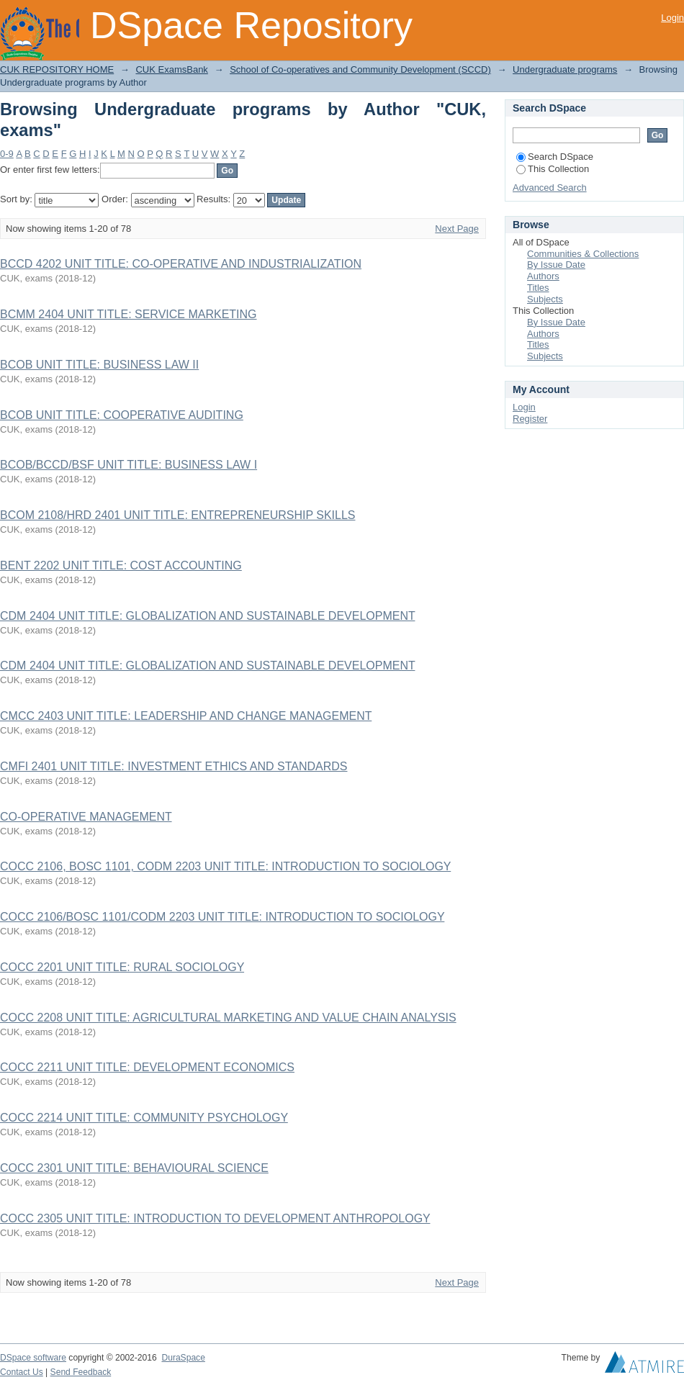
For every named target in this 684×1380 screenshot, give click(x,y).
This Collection (552, 168)
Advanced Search (550, 187)
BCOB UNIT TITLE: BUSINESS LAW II (99, 364)
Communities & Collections (583, 253)
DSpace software (33, 1358)
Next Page (457, 228)
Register (530, 418)
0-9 (7, 153)
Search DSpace (554, 156)
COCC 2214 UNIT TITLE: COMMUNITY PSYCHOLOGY (144, 1117)
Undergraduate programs (565, 69)
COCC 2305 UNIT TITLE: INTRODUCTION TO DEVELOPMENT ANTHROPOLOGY (215, 1218)
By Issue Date (556, 264)
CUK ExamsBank (171, 69)
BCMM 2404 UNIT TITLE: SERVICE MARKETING (128, 314)
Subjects (545, 299)
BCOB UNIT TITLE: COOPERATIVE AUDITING (121, 415)
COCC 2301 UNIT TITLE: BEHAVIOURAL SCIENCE (134, 1168)
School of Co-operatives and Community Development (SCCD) (360, 69)
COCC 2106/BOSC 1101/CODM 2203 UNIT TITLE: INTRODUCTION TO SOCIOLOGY (222, 917)
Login (672, 17)
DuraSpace (182, 1358)
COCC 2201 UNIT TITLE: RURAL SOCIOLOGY (122, 967)
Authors (543, 276)
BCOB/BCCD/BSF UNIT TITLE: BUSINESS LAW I (128, 465)
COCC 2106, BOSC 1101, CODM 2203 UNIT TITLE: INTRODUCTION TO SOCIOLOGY (225, 866)
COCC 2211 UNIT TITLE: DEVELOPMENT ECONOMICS (147, 1067)
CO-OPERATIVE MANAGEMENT (86, 817)
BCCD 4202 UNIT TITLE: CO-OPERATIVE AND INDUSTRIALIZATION (180, 264)
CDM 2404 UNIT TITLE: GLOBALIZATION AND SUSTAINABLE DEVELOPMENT (207, 616)
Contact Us (21, 1372)
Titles (538, 287)
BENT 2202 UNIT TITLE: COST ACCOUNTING (121, 565)
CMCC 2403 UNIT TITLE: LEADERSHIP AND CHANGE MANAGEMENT (186, 716)
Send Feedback (81, 1372)
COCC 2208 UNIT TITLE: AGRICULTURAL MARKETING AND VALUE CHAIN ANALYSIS (228, 1017)
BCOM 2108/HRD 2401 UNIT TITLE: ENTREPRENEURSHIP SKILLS (178, 515)
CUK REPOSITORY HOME (57, 69)
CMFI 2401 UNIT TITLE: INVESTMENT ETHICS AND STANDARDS (173, 766)
